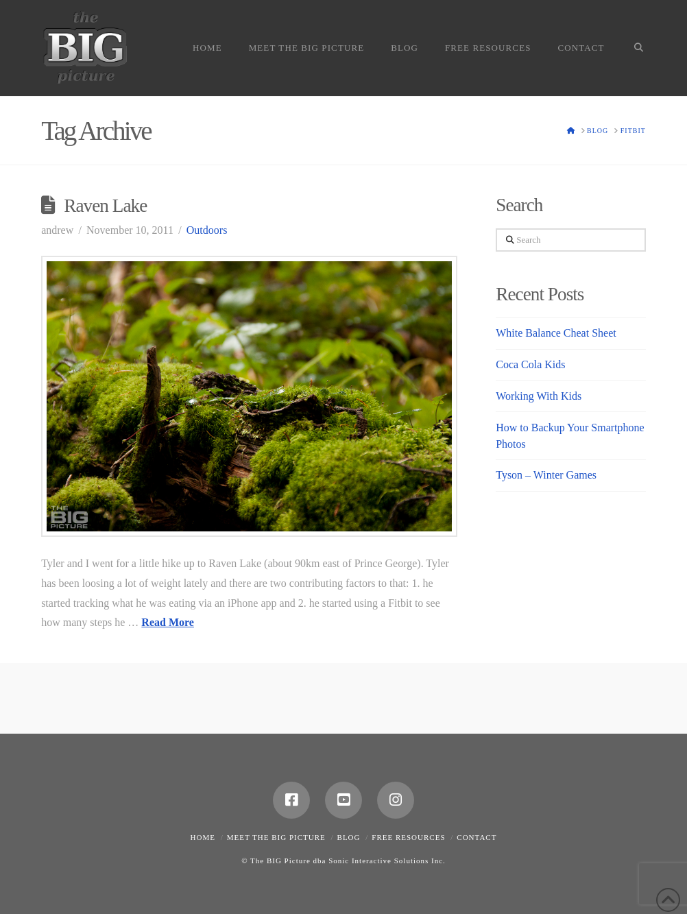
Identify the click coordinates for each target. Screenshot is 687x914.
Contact (476, 837)
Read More (167, 622)
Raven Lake (105, 205)
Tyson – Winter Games (546, 475)
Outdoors (207, 230)
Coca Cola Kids (530, 364)
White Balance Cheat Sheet (556, 333)
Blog (349, 837)
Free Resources (408, 837)
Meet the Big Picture (276, 837)
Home (203, 837)
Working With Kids (538, 396)
